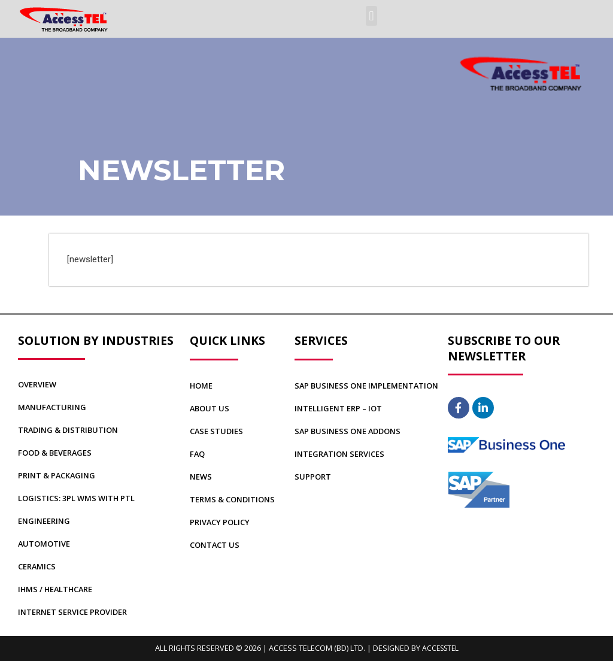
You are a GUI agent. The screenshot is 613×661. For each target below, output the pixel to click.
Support (313, 476)
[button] (371, 16)
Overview (38, 384)
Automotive (45, 543)
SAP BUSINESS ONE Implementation (369, 385)
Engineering (44, 521)
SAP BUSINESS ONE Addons (350, 431)
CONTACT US (216, 544)
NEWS (201, 476)
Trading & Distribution (70, 430)
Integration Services (341, 453)
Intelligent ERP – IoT (340, 408)
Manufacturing (53, 407)
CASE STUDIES (217, 431)
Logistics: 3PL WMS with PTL (79, 498)
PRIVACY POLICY (221, 522)
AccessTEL (440, 647)
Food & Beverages (57, 452)
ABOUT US (211, 408)
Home (202, 385)
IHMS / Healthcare (58, 589)
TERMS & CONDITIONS (234, 499)
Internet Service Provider (75, 612)
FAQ (198, 453)
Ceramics (38, 566)
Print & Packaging (58, 475)
